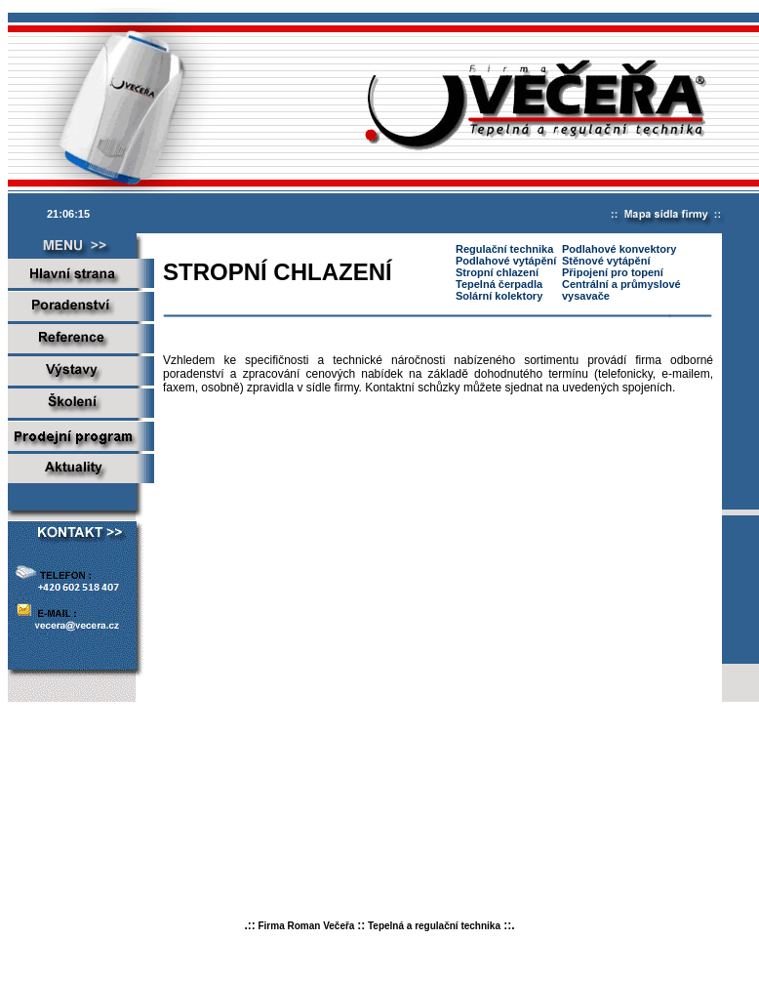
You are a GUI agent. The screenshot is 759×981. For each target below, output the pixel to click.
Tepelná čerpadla (499, 284)
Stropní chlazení (497, 272)
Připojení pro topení (612, 272)
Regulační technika (504, 249)
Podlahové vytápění (506, 260)
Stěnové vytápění (606, 260)
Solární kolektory (499, 296)
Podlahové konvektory (619, 249)
